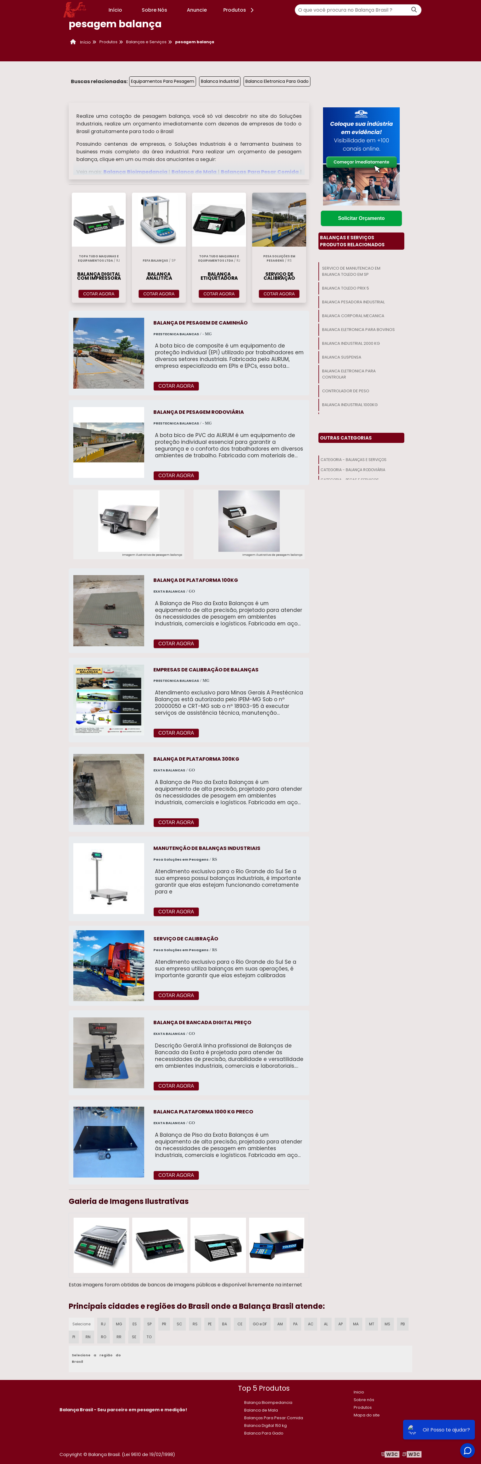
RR (119, 1336)
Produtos (239, 9)
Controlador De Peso (345, 391)
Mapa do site (367, 1415)
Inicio (359, 1392)
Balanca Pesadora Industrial (353, 302)
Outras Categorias (346, 438)
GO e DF (260, 1324)
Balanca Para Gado (263, 1433)
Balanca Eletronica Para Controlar (349, 374)
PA (295, 1324)
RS (195, 1324)
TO (149, 1336)
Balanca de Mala (194, 171)
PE (210, 1324)
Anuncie (197, 9)
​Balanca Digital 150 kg (265, 1425)
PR (164, 1324)
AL (326, 1324)
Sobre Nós (154, 9)
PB (403, 1324)
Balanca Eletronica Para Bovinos (358, 329)
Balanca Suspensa (341, 357)
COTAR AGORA (98, 293)
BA (224, 1324)
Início (115, 9)
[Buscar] (414, 10)
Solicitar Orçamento (361, 218)
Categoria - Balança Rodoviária (353, 469)
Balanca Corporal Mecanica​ (353, 316)
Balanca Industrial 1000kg (350, 405)
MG (119, 1324)
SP (149, 1324)
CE (239, 1324)
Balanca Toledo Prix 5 (345, 288)
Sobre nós (364, 1400)
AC (311, 1324)
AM (280, 1324)
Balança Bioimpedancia (136, 171)
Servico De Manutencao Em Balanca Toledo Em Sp (351, 271)
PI (73, 1336)
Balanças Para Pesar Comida (260, 171)
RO (103, 1336)
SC (179, 1324)
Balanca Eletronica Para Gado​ (277, 81)
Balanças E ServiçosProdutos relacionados (352, 241)
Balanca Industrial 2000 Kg (351, 343)
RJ (103, 1324)
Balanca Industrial (220, 81)
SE (134, 1336)
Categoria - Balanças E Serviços (354, 459)
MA (356, 1324)
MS (387, 1324)
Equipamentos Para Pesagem (162, 81)
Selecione (81, 1324)
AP (340, 1324)
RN (88, 1336)
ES (135, 1324)
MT (371, 1324)
